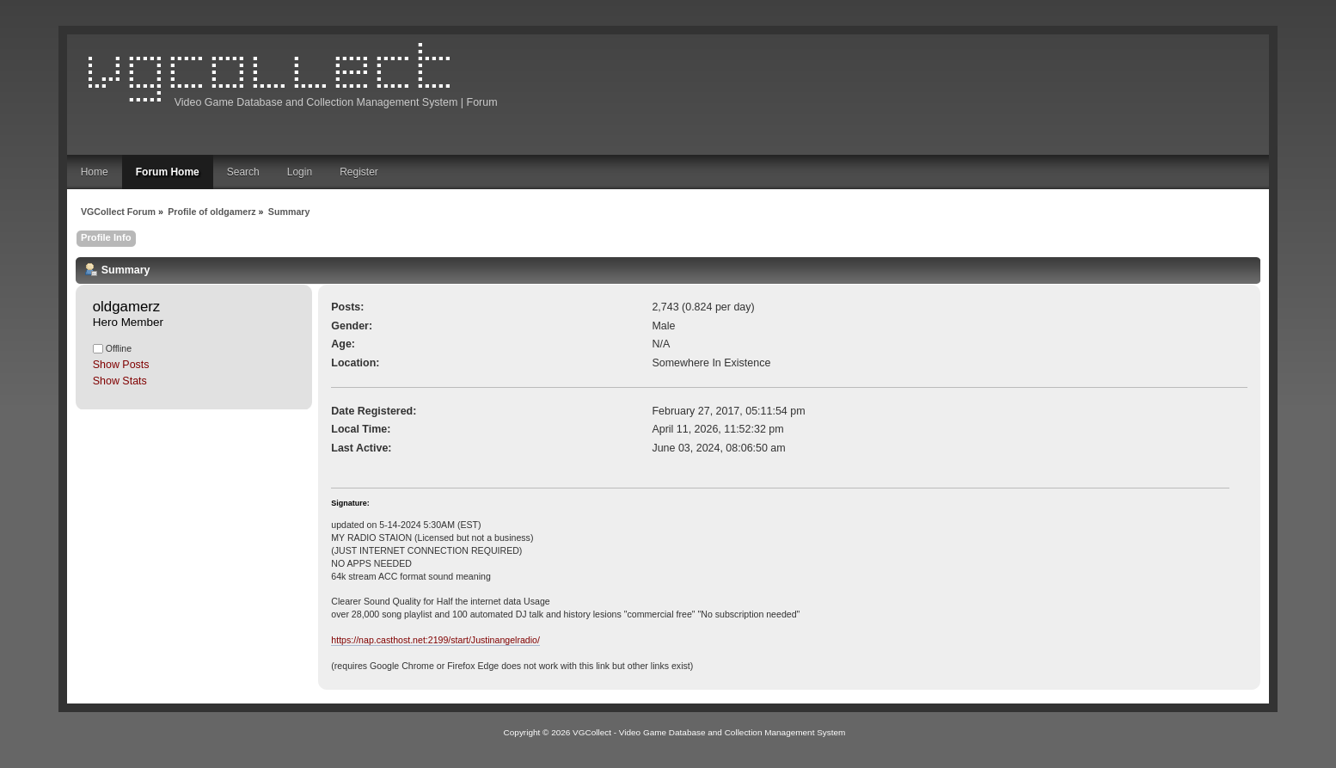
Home (94, 172)
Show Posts (121, 365)
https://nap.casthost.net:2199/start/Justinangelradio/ (435, 640)
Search (243, 172)
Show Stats (120, 381)
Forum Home (167, 172)
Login (299, 172)
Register (359, 172)
